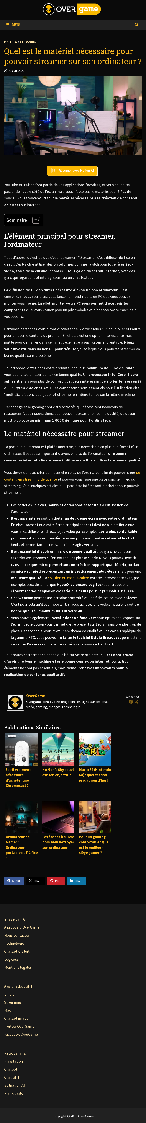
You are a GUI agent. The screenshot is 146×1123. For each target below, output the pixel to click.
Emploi (9, 994)
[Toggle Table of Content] (34, 220)
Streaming (28, 42)
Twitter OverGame (19, 1026)
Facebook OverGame (21, 1034)
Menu (13, 25)
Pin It (56, 881)
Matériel (10, 42)
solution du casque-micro (68, 577)
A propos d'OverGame (21, 927)
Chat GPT (12, 1077)
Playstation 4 (15, 1061)
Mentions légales (18, 967)
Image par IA (14, 919)
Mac (7, 1010)
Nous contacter (16, 935)
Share (14, 881)
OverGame (35, 695)
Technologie (14, 943)
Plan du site (13, 1093)
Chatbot (10, 1069)
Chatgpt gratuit (17, 951)
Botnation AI (14, 1085)
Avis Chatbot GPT (18, 986)
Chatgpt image (16, 1018)
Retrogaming (15, 1053)
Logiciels (11, 959)
